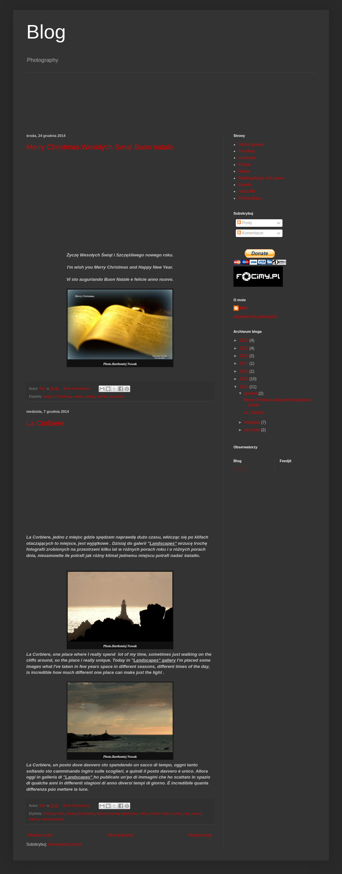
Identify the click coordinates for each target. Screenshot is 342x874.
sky (186, 813)
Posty (244, 223)
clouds (71, 813)
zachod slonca (52, 819)
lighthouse (129, 813)
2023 (245, 340)
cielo (60, 813)
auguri (48, 396)
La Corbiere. (46, 423)
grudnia (251, 393)
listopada (252, 422)
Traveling (246, 151)
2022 (245, 348)
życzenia (116, 396)
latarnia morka (108, 813)
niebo (143, 813)
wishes (102, 396)
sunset (196, 813)
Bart (244, 308)
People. (245, 164)
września (252, 430)
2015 (245, 379)
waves (34, 819)
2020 (245, 356)
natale (78, 396)
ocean (177, 813)
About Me (246, 191)
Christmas (63, 396)
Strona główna (120, 835)
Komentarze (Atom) (65, 844)
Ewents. (245, 184)
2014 (245, 386)
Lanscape (247, 157)
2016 (245, 371)
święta (90, 396)
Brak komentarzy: (77, 388)
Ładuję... (241, 469)
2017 (245, 363)
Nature (244, 171)
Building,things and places (261, 178)
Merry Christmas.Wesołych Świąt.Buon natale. (100, 147)
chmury (49, 813)
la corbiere (86, 813)
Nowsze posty (40, 835)
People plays (249, 198)
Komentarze (250, 233)
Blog (46, 32)
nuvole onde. (160, 813)
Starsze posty (200, 835)
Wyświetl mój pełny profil (255, 316)
